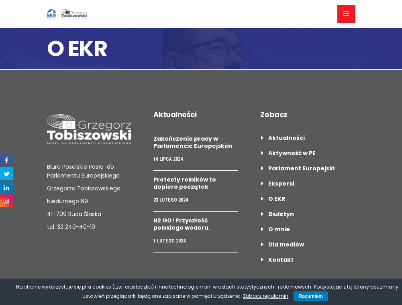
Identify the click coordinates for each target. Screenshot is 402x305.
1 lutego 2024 (169, 241)
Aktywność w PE (292, 153)
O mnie (279, 229)
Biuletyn (281, 214)
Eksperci (281, 184)
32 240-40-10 (76, 227)
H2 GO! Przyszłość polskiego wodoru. (181, 224)
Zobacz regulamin (265, 296)
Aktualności (286, 138)
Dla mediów (286, 244)
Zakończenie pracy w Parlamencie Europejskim (192, 142)
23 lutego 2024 (170, 200)
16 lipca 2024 (168, 159)
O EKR (276, 199)
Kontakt (281, 260)
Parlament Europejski (301, 168)
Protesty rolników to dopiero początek (184, 183)
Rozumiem (310, 296)
